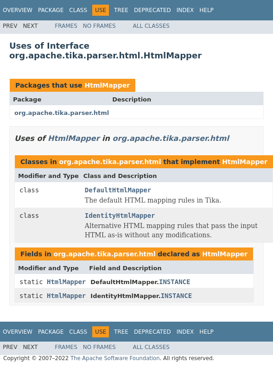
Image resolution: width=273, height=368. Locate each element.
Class (78, 10)
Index (185, 10)
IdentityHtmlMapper (120, 215)
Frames (66, 26)
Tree (121, 10)
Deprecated (152, 10)
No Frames (99, 26)
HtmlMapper (107, 85)
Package (50, 10)
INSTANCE (174, 282)
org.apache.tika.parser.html (61, 112)
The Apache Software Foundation (115, 358)
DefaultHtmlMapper (118, 190)
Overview (17, 10)
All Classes (151, 26)
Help (206, 10)
